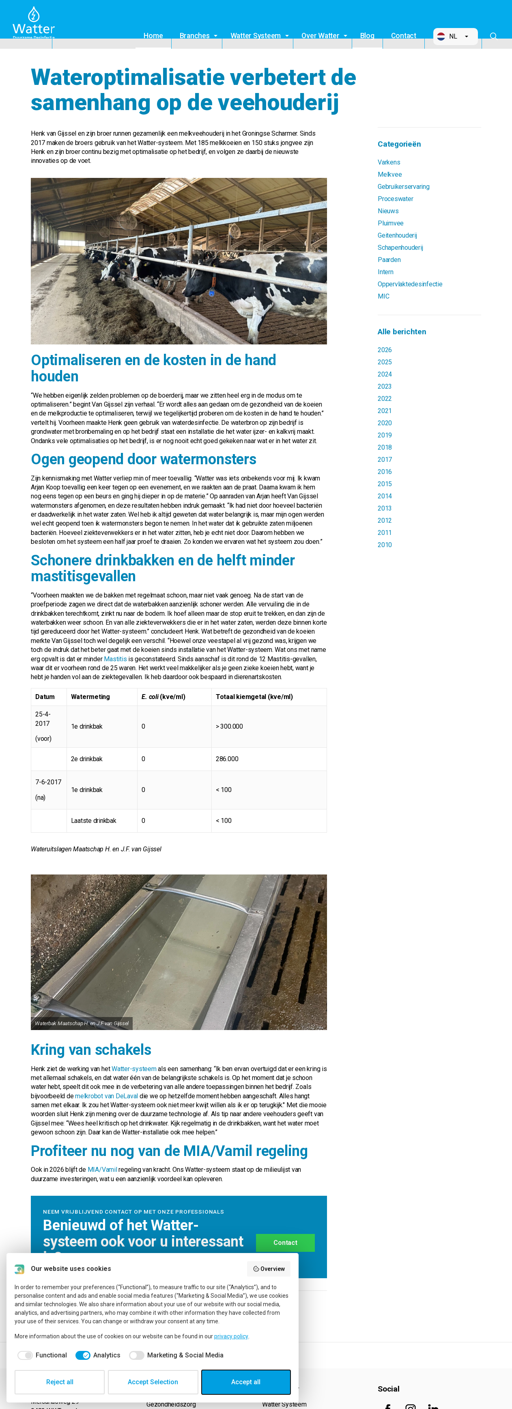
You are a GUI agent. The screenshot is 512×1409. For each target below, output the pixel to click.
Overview (269, 1269)
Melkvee (390, 174)
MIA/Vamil (102, 1169)
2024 (385, 374)
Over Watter (320, 36)
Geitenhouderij (397, 235)
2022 (385, 399)
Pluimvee (391, 223)
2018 (385, 447)
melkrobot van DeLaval (106, 1096)
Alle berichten (402, 331)
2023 (385, 386)
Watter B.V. (35, 24)
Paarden (389, 260)
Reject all (59, 1382)
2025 (385, 362)
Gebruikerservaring (404, 186)
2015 (385, 484)
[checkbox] (41, 1355)
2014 (385, 496)
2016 (385, 472)
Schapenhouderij (400, 247)
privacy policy (231, 1336)
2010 (385, 545)
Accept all (245, 1382)
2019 (385, 435)
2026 (385, 350)
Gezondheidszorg (171, 1404)
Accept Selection (153, 1382)
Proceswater (395, 199)
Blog (367, 36)
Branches (195, 36)
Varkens (389, 162)
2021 (385, 411)
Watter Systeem (255, 36)
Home (153, 36)
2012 (385, 520)
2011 (385, 533)
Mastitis (115, 659)
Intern (386, 272)
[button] (455, 36)
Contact (403, 36)
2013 (385, 508)
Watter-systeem (133, 1069)
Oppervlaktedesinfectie (410, 284)
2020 (385, 423)
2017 (385, 459)
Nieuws (388, 211)
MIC (383, 296)
